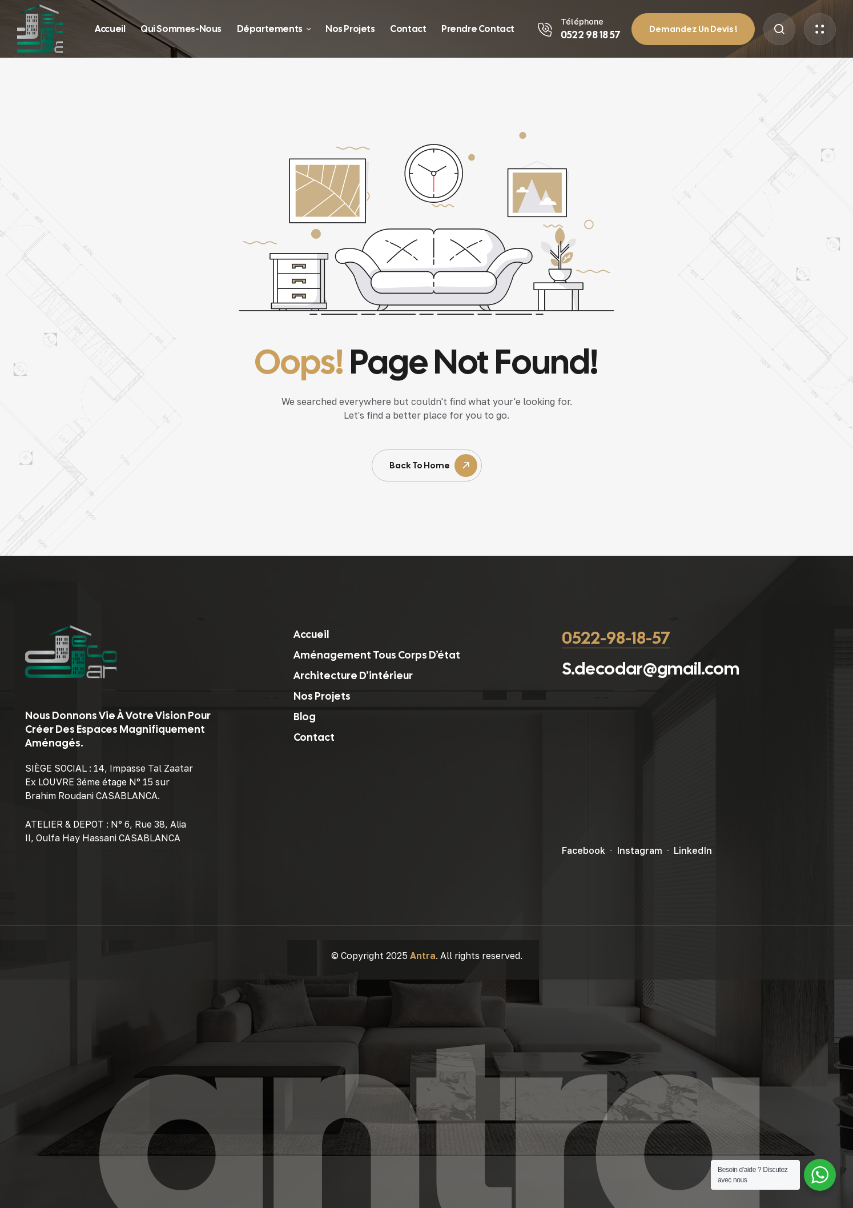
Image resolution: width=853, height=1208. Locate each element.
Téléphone (582, 21)
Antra (423, 955)
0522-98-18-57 (616, 638)
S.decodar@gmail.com (650, 668)
